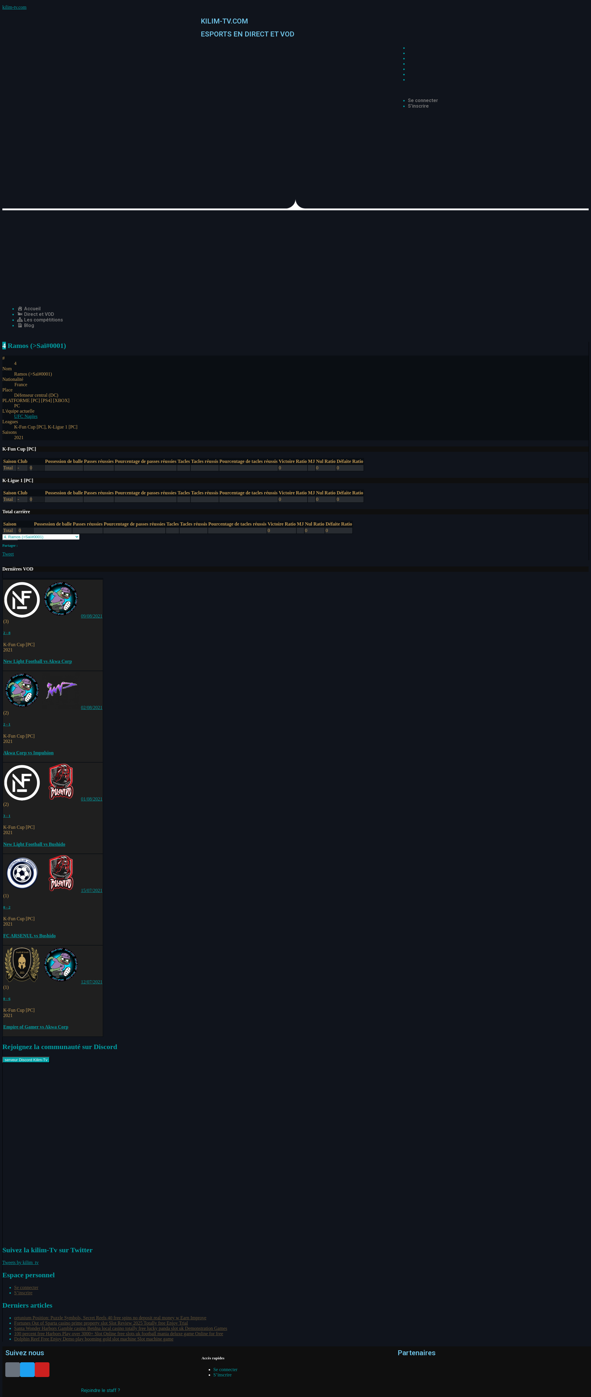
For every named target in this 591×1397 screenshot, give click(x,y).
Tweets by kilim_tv (20, 1262)
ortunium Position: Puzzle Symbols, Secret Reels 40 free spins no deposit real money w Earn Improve (110, 1317)
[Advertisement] (295, 254)
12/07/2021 (91, 981)
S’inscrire (418, 106)
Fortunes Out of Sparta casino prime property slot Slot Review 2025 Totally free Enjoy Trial (101, 1323)
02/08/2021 (91, 707)
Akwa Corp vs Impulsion (28, 752)
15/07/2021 (91, 890)
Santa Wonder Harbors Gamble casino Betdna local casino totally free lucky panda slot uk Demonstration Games (120, 1328)
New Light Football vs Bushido (34, 844)
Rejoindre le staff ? (100, 1390)
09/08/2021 (91, 616)
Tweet (8, 553)
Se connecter (423, 100)
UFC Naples (26, 416)
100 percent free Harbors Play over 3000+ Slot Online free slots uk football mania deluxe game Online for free (118, 1333)
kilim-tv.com (14, 7)
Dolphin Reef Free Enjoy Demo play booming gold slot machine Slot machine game (93, 1338)
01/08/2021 (91, 798)
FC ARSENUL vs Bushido (29, 935)
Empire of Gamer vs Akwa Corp (35, 1026)
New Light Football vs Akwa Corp (37, 661)
